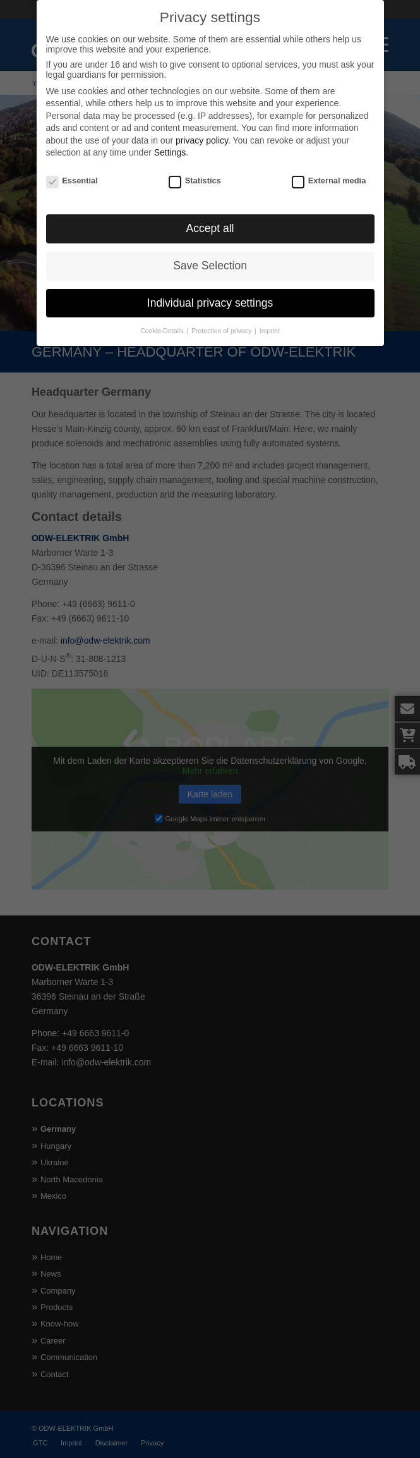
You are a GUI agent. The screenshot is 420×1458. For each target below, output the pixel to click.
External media (329, 173)
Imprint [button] (270, 324)
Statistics (195, 173)
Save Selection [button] (210, 258)
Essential (72, 173)
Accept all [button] (210, 221)
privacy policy (202, 133)
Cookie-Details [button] (162, 324)
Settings (170, 145)
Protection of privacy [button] (222, 324)
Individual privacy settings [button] (210, 296)
